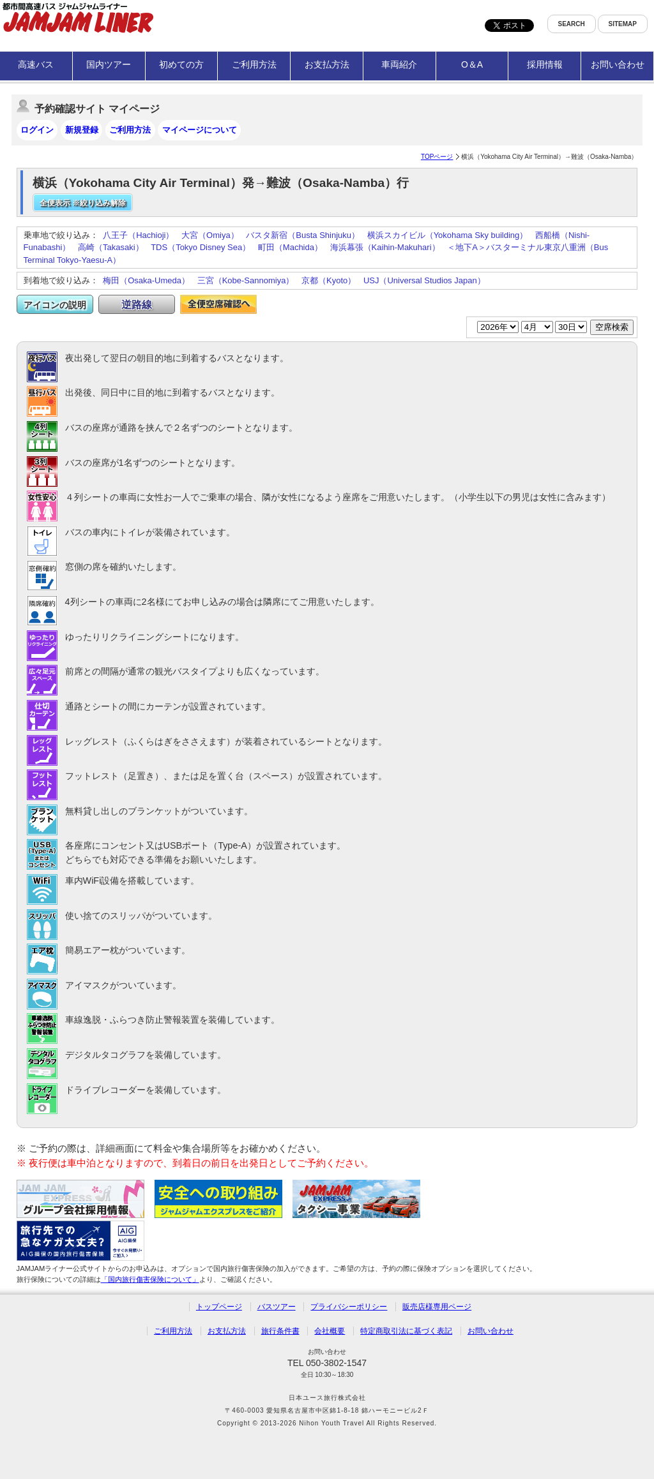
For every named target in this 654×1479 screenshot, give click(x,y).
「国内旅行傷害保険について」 (150, 1279)
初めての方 (181, 64)
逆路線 (136, 304)
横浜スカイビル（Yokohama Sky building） (447, 235)
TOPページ (437, 156)
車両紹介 (399, 64)
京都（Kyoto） (328, 280)
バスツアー (276, 1306)
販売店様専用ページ (436, 1306)
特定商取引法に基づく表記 (406, 1331)
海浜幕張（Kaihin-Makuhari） (385, 247)
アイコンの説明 (55, 305)
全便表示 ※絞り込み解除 (83, 203)
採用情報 (545, 64)
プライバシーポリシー (348, 1306)
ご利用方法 (254, 64)
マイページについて (199, 130)
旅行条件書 (280, 1331)
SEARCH (571, 23)
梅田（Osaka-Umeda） (146, 280)
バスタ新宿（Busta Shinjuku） (303, 235)
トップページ (219, 1306)
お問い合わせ (617, 64)
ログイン (37, 130)
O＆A (472, 64)
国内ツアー (108, 64)
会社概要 (329, 1331)
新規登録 (81, 130)
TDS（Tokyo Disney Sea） (200, 247)
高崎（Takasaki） (111, 247)
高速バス (36, 64)
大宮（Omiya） (210, 235)
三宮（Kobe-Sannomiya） (245, 280)
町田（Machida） (290, 247)
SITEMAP (623, 23)
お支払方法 (327, 64)
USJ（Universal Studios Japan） (424, 280)
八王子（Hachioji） (138, 235)
